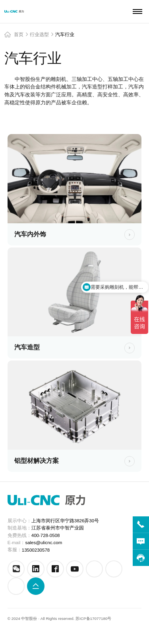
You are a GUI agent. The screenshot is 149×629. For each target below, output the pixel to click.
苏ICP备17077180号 (93, 618)
